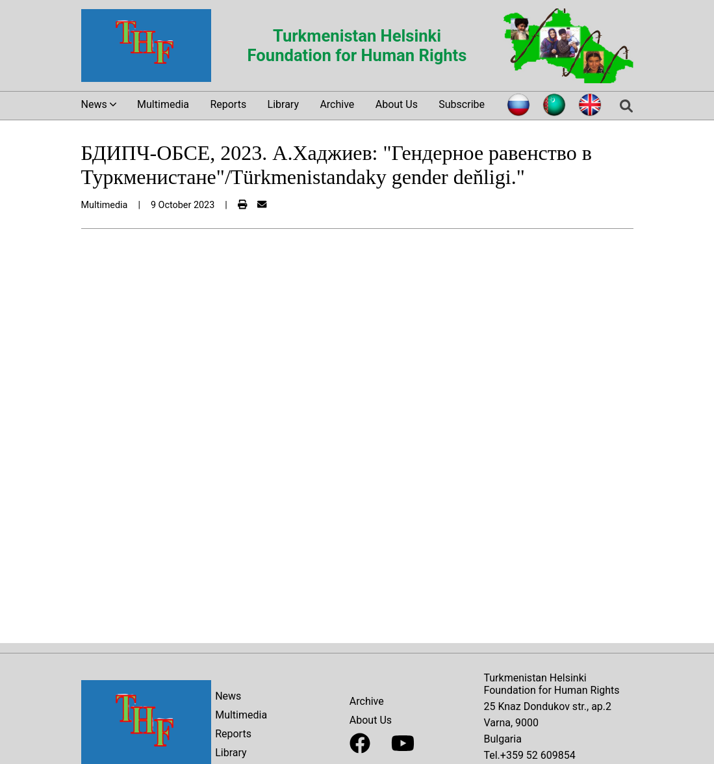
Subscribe (462, 104)
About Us (397, 104)
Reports (228, 104)
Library (283, 104)
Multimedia (163, 104)
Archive (337, 104)
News (228, 696)
